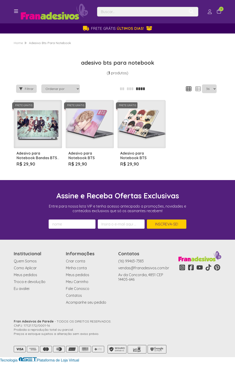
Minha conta (76, 268)
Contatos (74, 295)
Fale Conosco (77, 288)
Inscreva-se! (166, 224)
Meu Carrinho (77, 281)
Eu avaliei (21, 288)
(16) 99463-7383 (131, 261)
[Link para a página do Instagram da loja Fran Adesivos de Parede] (182, 267)
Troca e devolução (29, 281)
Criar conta (75, 261)
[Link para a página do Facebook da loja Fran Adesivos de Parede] (191, 267)
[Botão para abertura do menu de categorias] (16, 11)
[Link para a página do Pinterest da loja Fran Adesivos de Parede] (217, 267)
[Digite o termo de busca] (141, 11)
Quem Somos (25, 261)
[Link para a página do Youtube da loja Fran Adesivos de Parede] (199, 267)
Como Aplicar (25, 268)
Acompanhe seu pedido (86, 302)
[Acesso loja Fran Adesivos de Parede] (209, 11)
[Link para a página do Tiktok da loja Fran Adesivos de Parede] (208, 267)
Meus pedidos (25, 274)
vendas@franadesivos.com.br (143, 268)
